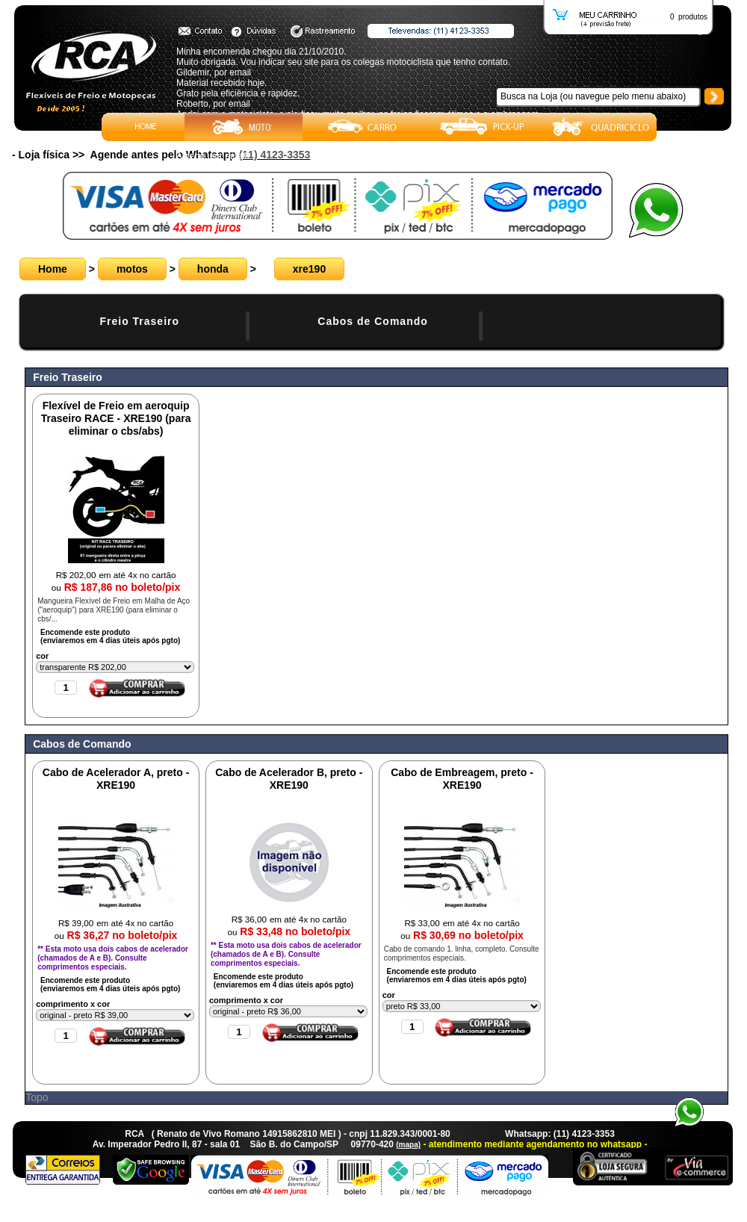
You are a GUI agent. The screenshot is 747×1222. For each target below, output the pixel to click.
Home (52, 269)
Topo (36, 1097)
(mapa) (408, 1145)
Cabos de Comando (372, 321)
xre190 (309, 269)
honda (213, 269)
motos (132, 269)
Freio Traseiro (139, 321)
